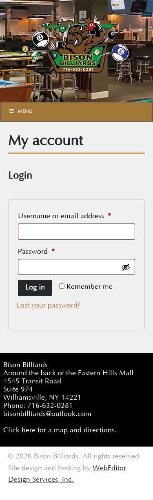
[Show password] (125, 267)
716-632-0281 (50, 406)
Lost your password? (48, 305)
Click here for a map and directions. (60, 430)
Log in (35, 287)
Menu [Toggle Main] (20, 111)
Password (50, 250)
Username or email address (76, 214)
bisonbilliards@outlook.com (47, 414)
